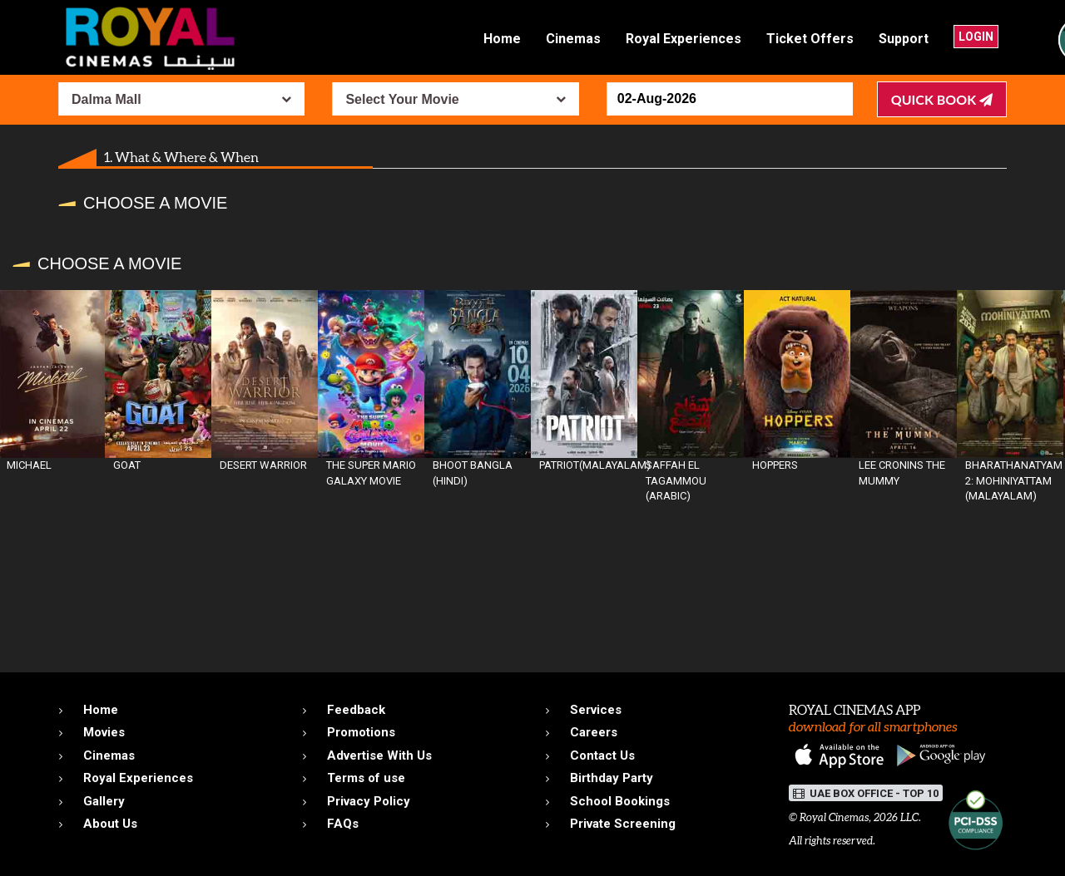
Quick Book (942, 99)
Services (596, 709)
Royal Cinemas (834, 817)
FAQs (343, 823)
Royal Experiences (683, 39)
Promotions (361, 732)
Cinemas (573, 39)
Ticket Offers (810, 39)
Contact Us (602, 755)
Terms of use (366, 777)
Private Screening (623, 823)
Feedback (356, 709)
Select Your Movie (401, 99)
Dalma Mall (106, 99)
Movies (104, 732)
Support (904, 39)
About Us (110, 823)
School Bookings (620, 801)
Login (975, 36)
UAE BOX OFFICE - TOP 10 (866, 793)
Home (502, 39)
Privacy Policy (368, 801)
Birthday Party (611, 777)
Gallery (104, 801)
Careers (593, 732)
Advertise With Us (379, 755)
